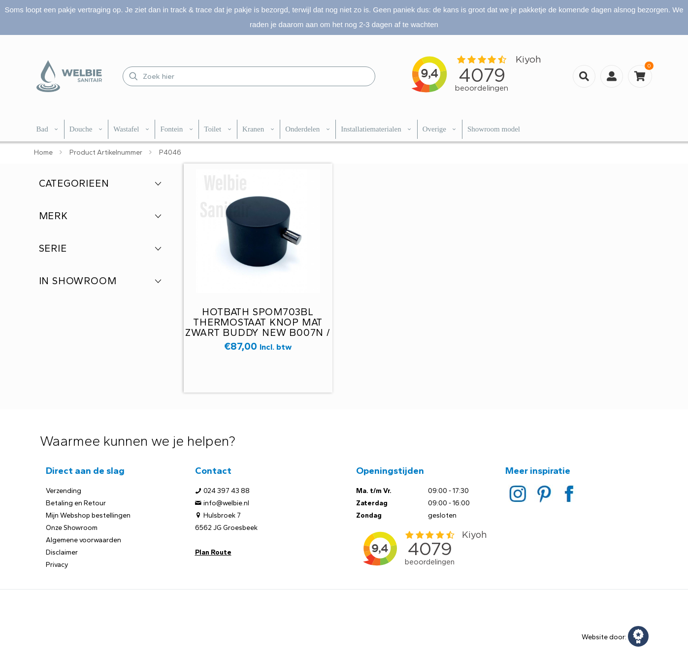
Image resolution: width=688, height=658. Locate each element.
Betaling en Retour (76, 503)
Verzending (63, 491)
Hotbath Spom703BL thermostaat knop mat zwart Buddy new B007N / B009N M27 (257, 327)
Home (43, 152)
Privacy (57, 564)
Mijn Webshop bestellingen (88, 515)
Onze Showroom (72, 528)
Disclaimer (62, 552)
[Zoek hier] (249, 76)
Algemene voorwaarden (83, 540)
